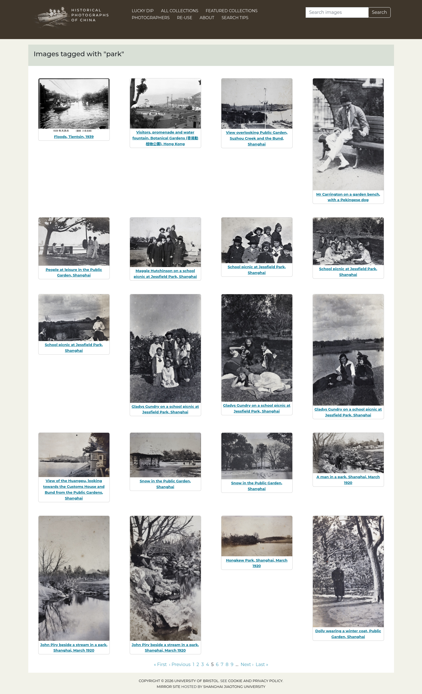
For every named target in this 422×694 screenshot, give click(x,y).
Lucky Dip (143, 10)
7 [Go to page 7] (222, 664)
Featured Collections (231, 10)
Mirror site (168, 687)
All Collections (179, 10)
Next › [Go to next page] (247, 664)
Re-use (184, 17)
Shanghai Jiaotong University (234, 687)
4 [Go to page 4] (207, 664)
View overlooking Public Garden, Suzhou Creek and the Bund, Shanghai (256, 138)
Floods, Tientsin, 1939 (74, 136)
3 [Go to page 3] (202, 664)
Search (379, 12)
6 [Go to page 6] (217, 664)
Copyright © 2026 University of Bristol (179, 681)
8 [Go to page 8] (227, 664)
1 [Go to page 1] (194, 664)
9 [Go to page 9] (232, 664)
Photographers (151, 17)
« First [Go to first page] (160, 664)
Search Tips (235, 17)
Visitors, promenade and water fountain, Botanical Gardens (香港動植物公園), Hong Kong (165, 138)
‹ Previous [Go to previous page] (179, 664)
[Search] (337, 12)
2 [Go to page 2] (197, 664)
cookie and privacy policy (255, 681)
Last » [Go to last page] (262, 664)
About (207, 17)
